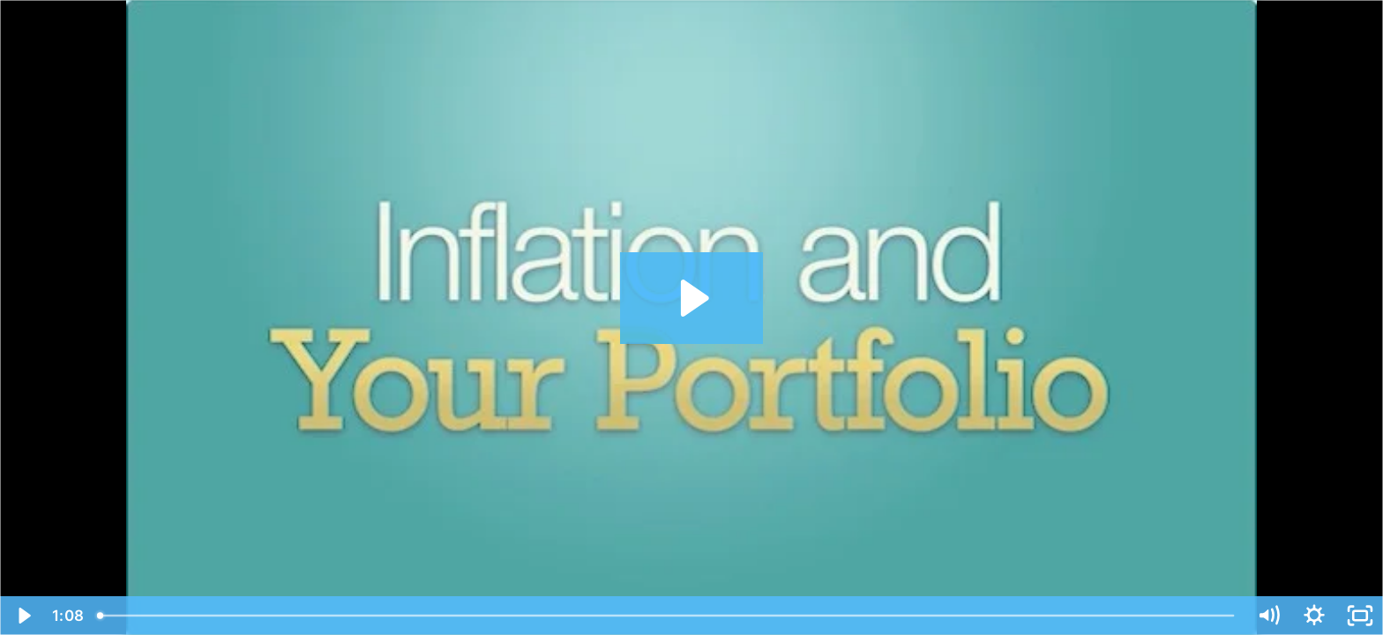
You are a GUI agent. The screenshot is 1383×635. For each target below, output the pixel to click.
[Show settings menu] (1314, 615)
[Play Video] (23, 615)
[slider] (667, 615)
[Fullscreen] (1360, 615)
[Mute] (1268, 615)
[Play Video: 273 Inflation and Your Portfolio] (692, 298)
